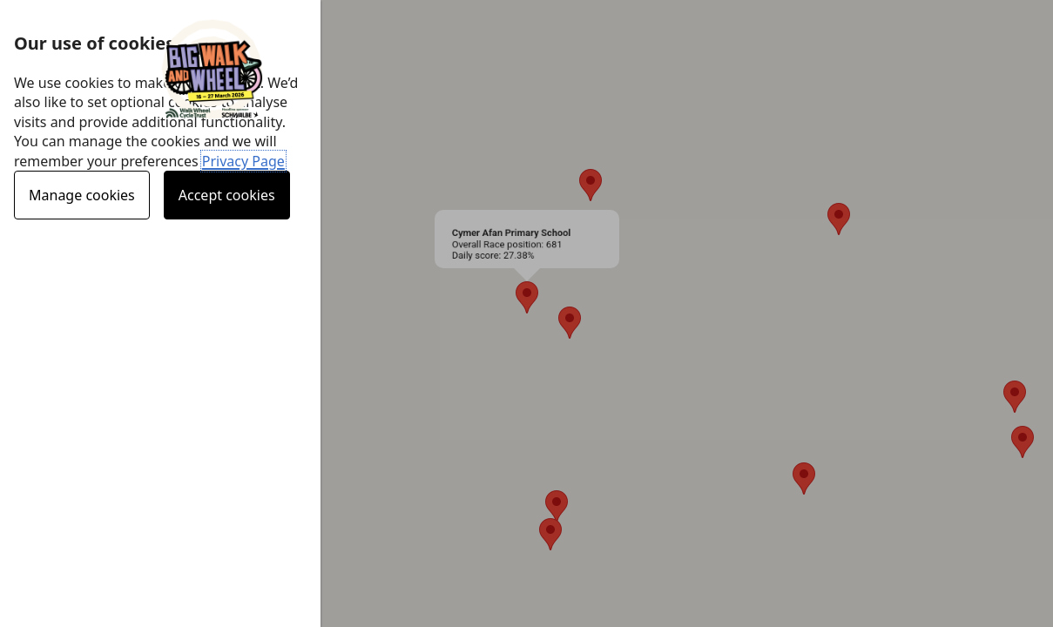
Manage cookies (82, 195)
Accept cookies (227, 195)
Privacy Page (243, 161)
